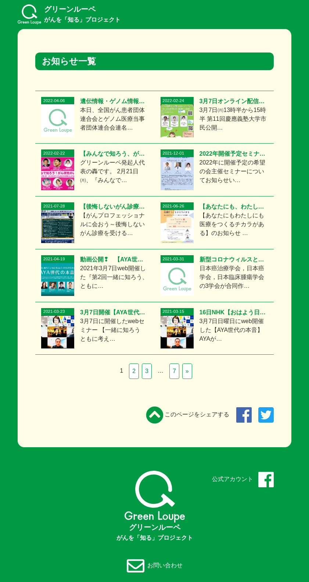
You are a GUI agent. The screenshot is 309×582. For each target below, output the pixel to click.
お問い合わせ (155, 566)
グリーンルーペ (69, 14)
